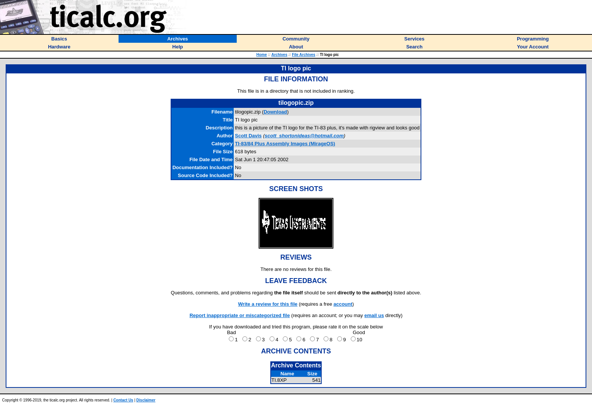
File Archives (303, 55)
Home (261, 55)
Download (275, 112)
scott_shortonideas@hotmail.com (304, 135)
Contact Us (123, 400)
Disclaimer (146, 400)
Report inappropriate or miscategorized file (240, 315)
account (342, 304)
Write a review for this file (268, 304)
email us (374, 315)
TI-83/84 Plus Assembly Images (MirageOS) (285, 143)
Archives (279, 55)
